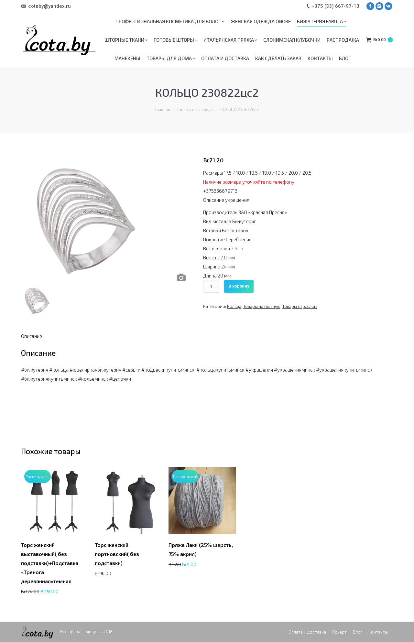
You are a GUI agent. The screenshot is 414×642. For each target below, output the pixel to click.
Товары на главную (195, 109)
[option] (105, 220)
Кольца (234, 306)
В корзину (238, 286)
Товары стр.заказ (299, 306)
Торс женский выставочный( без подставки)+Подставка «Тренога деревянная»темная (49, 563)
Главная (162, 109)
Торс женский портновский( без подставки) (117, 554)
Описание (31, 336)
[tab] (31, 336)
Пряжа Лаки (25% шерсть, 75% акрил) (201, 549)
